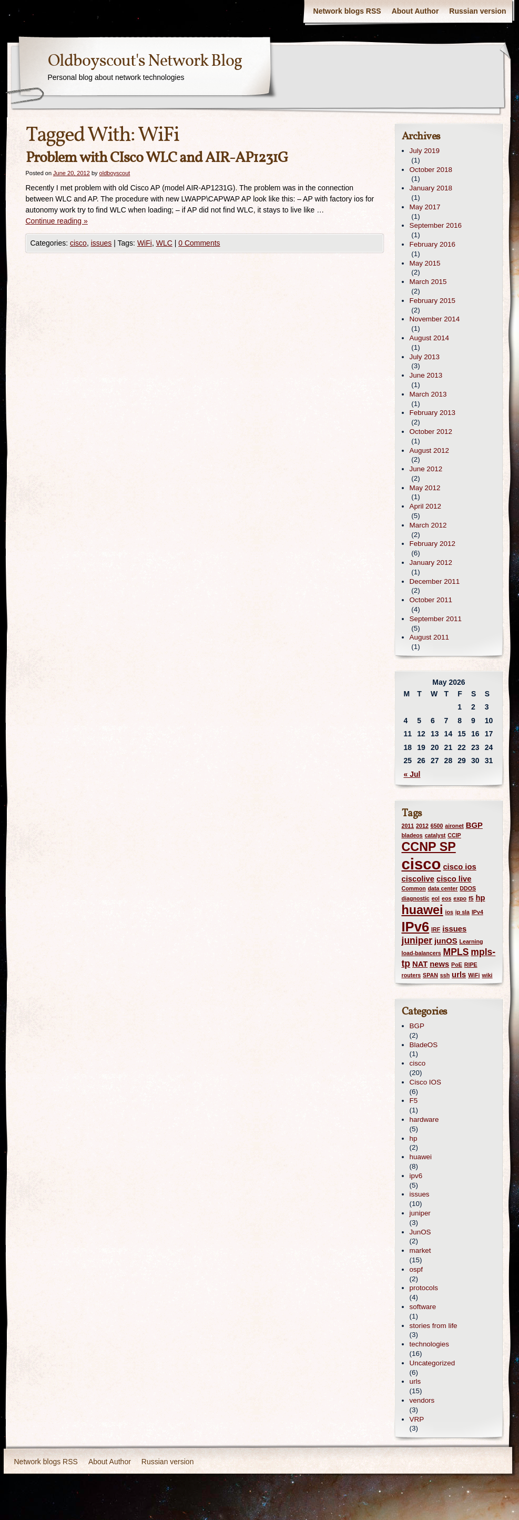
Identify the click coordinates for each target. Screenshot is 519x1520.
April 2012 (426, 506)
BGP (417, 1026)
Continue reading (57, 221)
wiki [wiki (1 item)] (487, 975)
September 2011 (436, 619)
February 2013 (432, 413)
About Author (415, 11)
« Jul (412, 774)
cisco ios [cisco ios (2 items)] (459, 867)
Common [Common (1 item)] (414, 888)
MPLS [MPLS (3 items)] (456, 952)
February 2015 (432, 301)
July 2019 (425, 151)
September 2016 (436, 225)
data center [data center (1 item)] (443, 888)
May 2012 (425, 488)
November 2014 (435, 319)
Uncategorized (432, 1363)
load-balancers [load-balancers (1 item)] (421, 953)
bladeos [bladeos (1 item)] (412, 835)
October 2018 (431, 170)
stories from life (433, 1326)
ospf (416, 1269)
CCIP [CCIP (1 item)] (454, 835)
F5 (414, 1100)
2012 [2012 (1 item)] (422, 826)
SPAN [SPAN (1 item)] (430, 975)
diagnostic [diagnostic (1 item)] (416, 898)
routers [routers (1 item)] (411, 975)
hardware (424, 1119)
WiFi (144, 243)
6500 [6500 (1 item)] (437, 826)
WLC (164, 243)
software (423, 1307)
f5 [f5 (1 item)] (471, 898)
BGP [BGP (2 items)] (474, 825)
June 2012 (426, 469)
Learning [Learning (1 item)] (471, 941)
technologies (429, 1344)
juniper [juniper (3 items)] (417, 940)
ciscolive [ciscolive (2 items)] (418, 879)
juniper (420, 1213)
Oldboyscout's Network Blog (145, 61)
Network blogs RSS (347, 11)
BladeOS (424, 1045)
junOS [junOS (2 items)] (445, 941)
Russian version (477, 11)
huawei (421, 1157)
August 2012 (429, 450)
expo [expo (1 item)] (459, 898)
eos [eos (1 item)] (446, 898)
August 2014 (429, 338)
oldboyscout (114, 173)
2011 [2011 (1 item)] (408, 826)
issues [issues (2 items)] (454, 929)
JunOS (420, 1232)
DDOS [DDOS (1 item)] (468, 888)
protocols (424, 1288)
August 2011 (429, 637)
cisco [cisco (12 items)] (421, 864)
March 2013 (428, 394)
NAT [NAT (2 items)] (420, 964)
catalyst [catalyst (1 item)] (435, 835)
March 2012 (428, 525)
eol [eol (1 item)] (436, 898)
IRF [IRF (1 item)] (435, 929)
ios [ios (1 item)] (449, 912)
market (420, 1250)
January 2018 (431, 188)
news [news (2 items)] (439, 964)
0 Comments (199, 243)
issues (101, 243)
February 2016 (432, 244)
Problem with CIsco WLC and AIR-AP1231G (157, 158)
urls (415, 1381)
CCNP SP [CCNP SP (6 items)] (429, 847)
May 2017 (425, 207)
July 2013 (425, 357)
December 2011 (435, 581)
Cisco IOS (425, 1082)
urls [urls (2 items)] (459, 974)
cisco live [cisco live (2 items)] (454, 879)
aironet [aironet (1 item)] (454, 826)
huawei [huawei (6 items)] (422, 910)
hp (414, 1138)
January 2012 (431, 562)
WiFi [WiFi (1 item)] (474, 975)
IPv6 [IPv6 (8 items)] (416, 926)
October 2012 (431, 431)
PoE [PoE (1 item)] (456, 964)
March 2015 (428, 282)
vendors (422, 1400)
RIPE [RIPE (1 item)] (470, 964)
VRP (417, 1419)
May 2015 (425, 263)
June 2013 (426, 375)
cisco (78, 243)
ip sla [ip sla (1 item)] (462, 912)
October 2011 (431, 600)
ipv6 (416, 1176)
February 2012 (432, 544)
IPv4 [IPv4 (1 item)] (477, 912)
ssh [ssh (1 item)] (445, 975)
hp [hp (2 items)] (480, 898)
